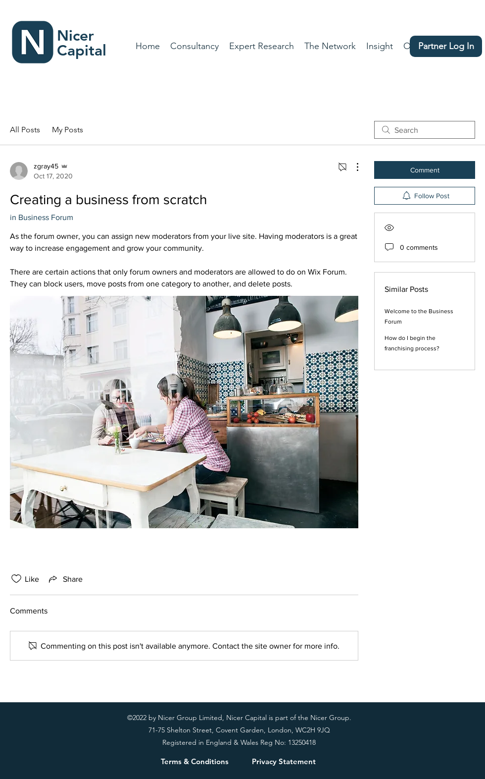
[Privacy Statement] (283, 761)
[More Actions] (352, 167)
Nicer (75, 36)
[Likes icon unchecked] (16, 579)
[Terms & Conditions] (194, 761)
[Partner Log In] (446, 46)
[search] (424, 130)
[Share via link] (65, 579)
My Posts (67, 129)
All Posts (25, 129)
